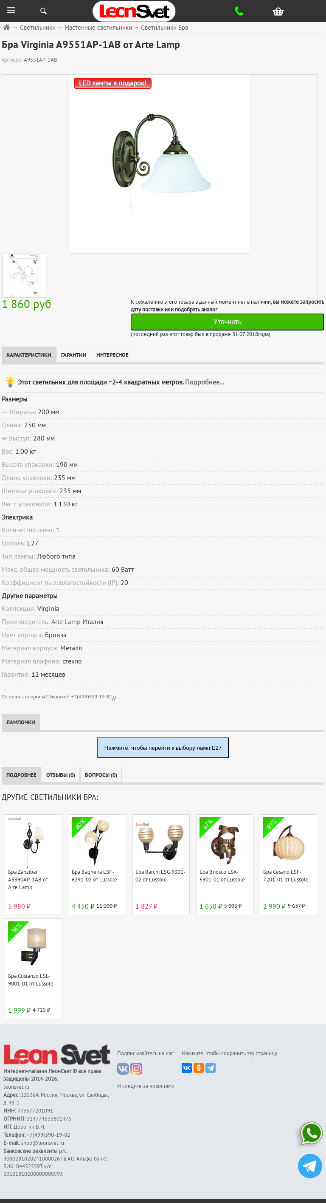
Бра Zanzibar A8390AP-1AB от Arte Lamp (28, 880)
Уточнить (228, 321)
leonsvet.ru (16, 1087)
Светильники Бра (164, 27)
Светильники (38, 27)
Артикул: (13, 59)
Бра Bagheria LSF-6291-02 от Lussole (94, 876)
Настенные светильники (98, 27)
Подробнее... (204, 382)
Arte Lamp (66, 622)
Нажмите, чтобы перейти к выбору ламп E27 (163, 748)
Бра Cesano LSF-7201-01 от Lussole (286, 876)
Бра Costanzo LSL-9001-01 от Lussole (30, 980)
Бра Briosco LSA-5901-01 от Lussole (222, 876)
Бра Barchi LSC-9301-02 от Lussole (160, 876)
